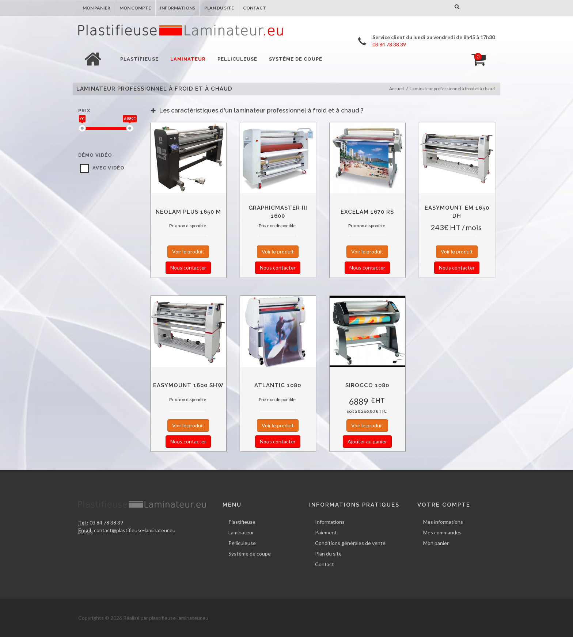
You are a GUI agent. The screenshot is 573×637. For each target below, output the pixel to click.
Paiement (326, 532)
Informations (177, 8)
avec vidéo (108, 168)
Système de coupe (249, 553)
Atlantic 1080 (277, 385)
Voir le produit (188, 251)
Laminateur (241, 532)
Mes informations (443, 522)
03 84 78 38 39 (105, 522)
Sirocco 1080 (367, 385)
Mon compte (135, 8)
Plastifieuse (241, 522)
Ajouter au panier (367, 441)
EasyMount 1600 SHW (188, 385)
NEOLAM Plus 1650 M (188, 212)
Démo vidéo (95, 155)
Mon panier (96, 8)
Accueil (396, 88)
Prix (84, 110)
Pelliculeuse (242, 543)
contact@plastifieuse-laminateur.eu (134, 530)
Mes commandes (442, 532)
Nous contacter (188, 267)
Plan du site (219, 8)
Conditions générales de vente (350, 543)
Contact (254, 8)
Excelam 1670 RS (367, 212)
